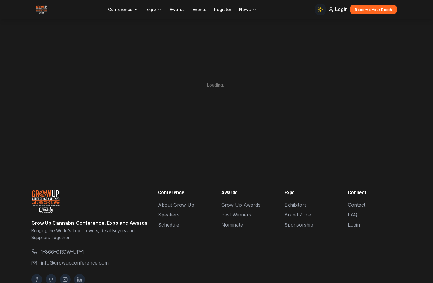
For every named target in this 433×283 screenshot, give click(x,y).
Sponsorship (298, 225)
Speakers (168, 215)
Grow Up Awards (240, 205)
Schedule (168, 225)
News (248, 9)
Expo (154, 9)
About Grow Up (176, 205)
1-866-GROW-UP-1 (57, 252)
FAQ (352, 215)
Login (338, 9)
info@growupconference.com (70, 263)
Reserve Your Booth (373, 9)
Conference (123, 9)
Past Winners (236, 215)
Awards (177, 9)
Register (222, 9)
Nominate (232, 225)
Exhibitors (295, 205)
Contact (356, 205)
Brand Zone (297, 215)
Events (199, 9)
